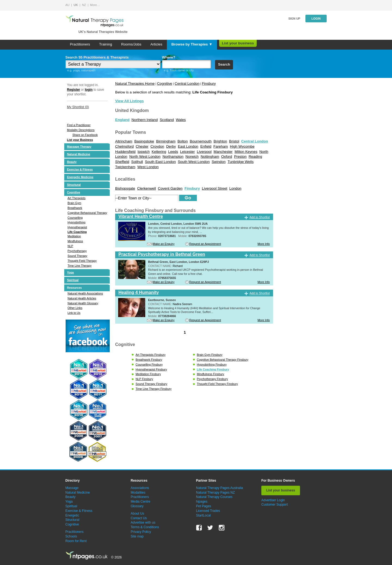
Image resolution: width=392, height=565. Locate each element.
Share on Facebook (85, 134)
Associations (140, 488)
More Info (264, 243)
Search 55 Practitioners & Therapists (97, 57)
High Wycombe (242, 146)
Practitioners (80, 44)
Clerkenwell (146, 188)
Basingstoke (144, 141)
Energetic (72, 515)
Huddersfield (125, 152)
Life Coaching (77, 231)
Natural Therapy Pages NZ (215, 492)
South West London (194, 162)
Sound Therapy (77, 255)
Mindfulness (75, 241)
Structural (74, 184)
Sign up (294, 18)
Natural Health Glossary (83, 303)
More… (95, 5)
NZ (84, 5)
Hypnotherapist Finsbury (151, 369)
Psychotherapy (77, 251)
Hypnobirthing (76, 222)
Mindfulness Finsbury (210, 374)
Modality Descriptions (80, 130)
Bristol (234, 141)
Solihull (137, 162)
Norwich (191, 156)
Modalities (138, 492)
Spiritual (73, 280)
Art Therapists (76, 198)
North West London (145, 156)
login (89, 90)
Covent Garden (170, 188)
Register (73, 90)
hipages (201, 501)
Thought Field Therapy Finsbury (217, 383)
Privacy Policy (141, 532)
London (235, 188)
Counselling (75, 217)
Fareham (220, 146)
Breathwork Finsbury (149, 359)
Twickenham (125, 167)
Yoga (70, 272)
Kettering (159, 152)
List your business (238, 43)
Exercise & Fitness (80, 169)
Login (316, 18)
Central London (187, 83)
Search (224, 64)
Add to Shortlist (259, 217)
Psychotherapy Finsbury (212, 379)
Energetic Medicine (80, 177)
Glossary (137, 506)
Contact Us (139, 518)
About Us (137, 513)
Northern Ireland (144, 120)
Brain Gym (74, 203)
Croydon (157, 146)
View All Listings (129, 101)
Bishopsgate (125, 188)
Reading (255, 156)
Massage (72, 488)
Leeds (173, 152)
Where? (168, 57)
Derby (171, 146)
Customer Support (274, 504)
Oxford (226, 156)
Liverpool (204, 152)
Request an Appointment (205, 243)
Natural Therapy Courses (214, 497)
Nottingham (210, 156)
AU (67, 5)
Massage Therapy (79, 146)
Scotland (167, 120)
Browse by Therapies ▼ (191, 44)
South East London (160, 162)
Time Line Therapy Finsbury (153, 388)
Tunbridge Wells (241, 162)
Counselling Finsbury (149, 364)
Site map (137, 536)
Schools (71, 536)
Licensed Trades (208, 511)
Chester (142, 146)
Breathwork (75, 207)
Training (105, 44)
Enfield (206, 146)
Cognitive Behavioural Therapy (87, 212)
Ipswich (143, 152)
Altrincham (123, 141)
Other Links (75, 307)
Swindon (218, 162)
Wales (181, 120)
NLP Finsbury (144, 379)
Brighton (220, 141)
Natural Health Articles (82, 298)
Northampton (173, 156)
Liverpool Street (214, 188)
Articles (156, 44)
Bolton (182, 141)
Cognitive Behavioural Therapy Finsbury (222, 359)
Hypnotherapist (77, 227)
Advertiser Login (273, 500)
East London (188, 146)
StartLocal (203, 515)
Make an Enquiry (163, 243)
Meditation (74, 236)
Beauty (72, 161)
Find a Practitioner (78, 125)
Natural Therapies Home (135, 83)
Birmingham (165, 141)
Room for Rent (76, 541)
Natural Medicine (78, 154)
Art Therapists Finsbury (151, 354)
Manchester (223, 152)
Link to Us (74, 312)
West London (147, 167)
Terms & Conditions (145, 527)
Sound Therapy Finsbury (151, 383)
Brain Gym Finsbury (209, 354)
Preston (240, 156)
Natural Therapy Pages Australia (219, 488)
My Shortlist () (78, 107)
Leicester (187, 152)
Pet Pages (203, 506)
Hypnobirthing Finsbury (212, 364)
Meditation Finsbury (148, 374)
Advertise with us (143, 522)
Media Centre (140, 501)
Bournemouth (201, 141)
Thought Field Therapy (82, 260)
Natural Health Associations (85, 293)
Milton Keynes (246, 152)
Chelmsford (124, 146)
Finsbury (209, 83)
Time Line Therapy (79, 265)
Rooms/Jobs (131, 44)
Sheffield (122, 162)
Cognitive (73, 192)
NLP (70, 246)
